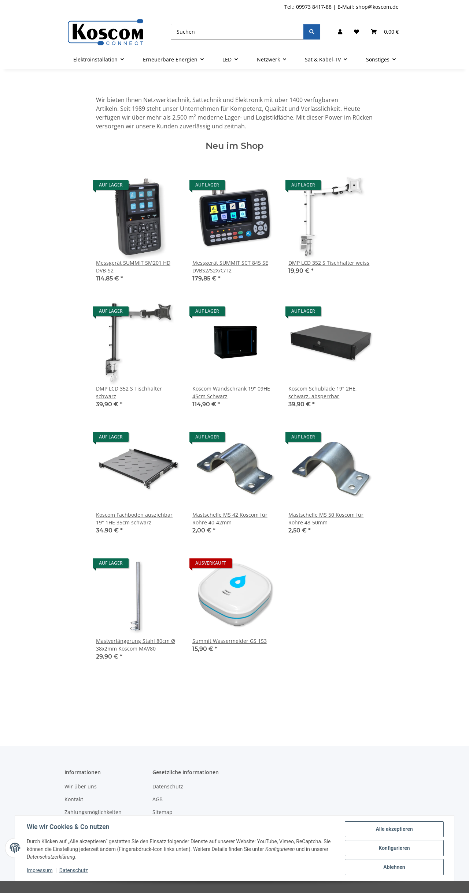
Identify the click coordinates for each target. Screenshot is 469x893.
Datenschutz (73, 870)
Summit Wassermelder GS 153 (229, 640)
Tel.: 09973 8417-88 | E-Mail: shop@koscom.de (341, 6)
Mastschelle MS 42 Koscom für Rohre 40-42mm (229, 518)
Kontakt (73, 799)
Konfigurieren (394, 848)
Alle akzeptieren (394, 829)
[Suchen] (237, 31)
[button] (340, 31)
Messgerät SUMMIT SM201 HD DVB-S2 (133, 266)
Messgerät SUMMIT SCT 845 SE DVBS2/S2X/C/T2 (230, 266)
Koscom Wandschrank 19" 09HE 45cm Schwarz (231, 392)
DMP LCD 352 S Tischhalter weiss (328, 262)
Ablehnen (394, 867)
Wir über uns (80, 786)
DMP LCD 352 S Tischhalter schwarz (129, 392)
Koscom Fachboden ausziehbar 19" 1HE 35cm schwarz (134, 518)
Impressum (39, 870)
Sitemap (162, 812)
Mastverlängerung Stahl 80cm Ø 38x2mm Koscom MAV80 (135, 644)
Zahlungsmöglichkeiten (93, 812)
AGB (157, 799)
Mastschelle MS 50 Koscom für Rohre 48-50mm (325, 518)
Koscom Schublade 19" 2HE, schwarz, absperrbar (322, 392)
